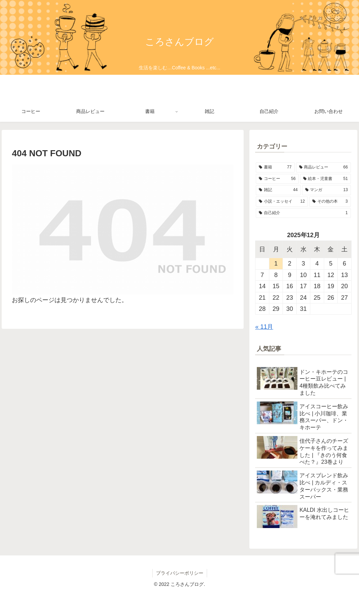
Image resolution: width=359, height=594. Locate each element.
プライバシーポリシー (179, 573)
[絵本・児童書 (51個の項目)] (325, 179)
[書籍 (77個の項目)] (275, 167)
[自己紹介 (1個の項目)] (303, 213)
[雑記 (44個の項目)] (278, 190)
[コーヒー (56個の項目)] (277, 179)
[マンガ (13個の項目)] (326, 190)
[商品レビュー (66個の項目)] (323, 167)
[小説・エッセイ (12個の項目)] (282, 202)
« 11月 (264, 326)
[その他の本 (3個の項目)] (330, 202)
